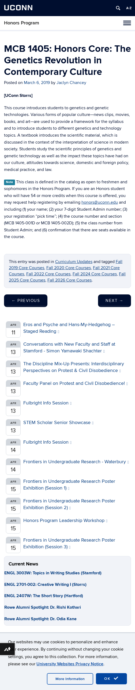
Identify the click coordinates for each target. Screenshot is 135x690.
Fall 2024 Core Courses (95, 274)
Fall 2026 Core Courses (69, 280)
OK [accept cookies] (111, 678)
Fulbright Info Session (47, 403)
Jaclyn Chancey (71, 82)
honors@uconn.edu (99, 202)
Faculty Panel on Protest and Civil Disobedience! (75, 383)
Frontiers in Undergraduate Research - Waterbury (76, 462)
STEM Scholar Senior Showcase (58, 422)
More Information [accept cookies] (70, 679)
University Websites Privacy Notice (69, 664)
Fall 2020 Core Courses (68, 268)
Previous (26, 300)
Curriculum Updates (73, 261)
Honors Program (21, 23)
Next (114, 300)
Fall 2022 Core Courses (48, 274)
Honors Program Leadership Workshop (65, 520)
